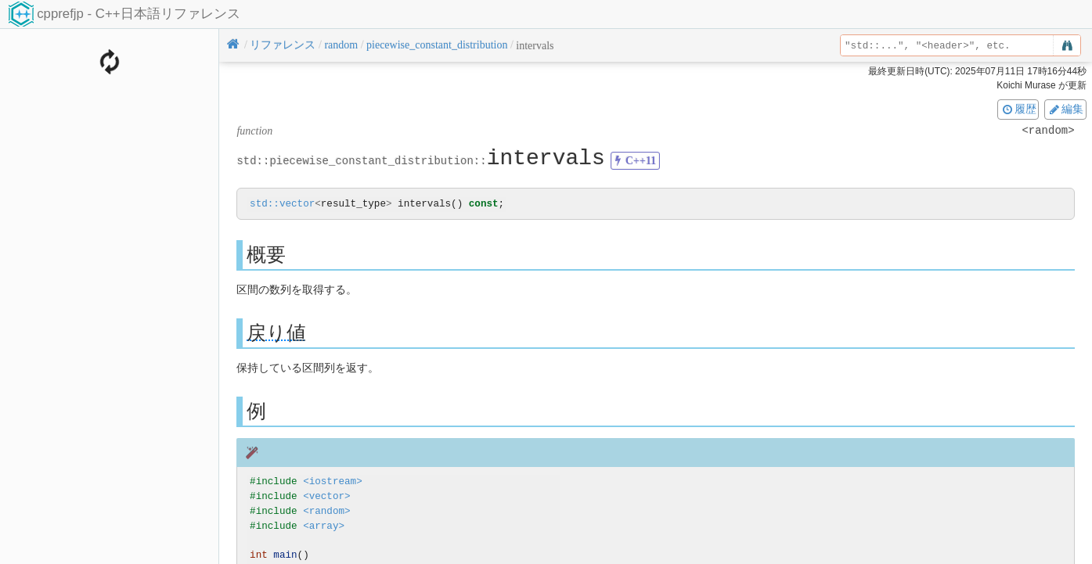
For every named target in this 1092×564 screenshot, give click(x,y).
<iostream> (332, 482)
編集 (1065, 108)
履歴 (1018, 108)
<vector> (326, 497)
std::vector (282, 204)
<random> (326, 512)
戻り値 (276, 333)
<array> (323, 526)
